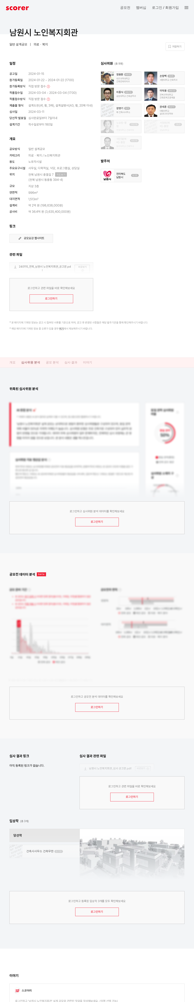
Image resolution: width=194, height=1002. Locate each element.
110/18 (134, 124)
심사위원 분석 (30, 362)
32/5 (171, 76)
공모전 (125, 7)
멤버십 (141, 7)
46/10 (128, 92)
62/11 (171, 107)
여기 (61, 328)
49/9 (128, 74)
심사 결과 (70, 362)
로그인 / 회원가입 (165, 7)
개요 (12, 362)
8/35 (134, 175)
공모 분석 (52, 362)
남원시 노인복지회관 (43, 32)
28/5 (178, 124)
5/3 (127, 108)
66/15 (134, 140)
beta (41, 574)
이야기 (87, 362)
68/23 (172, 90)
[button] (189, 7)
